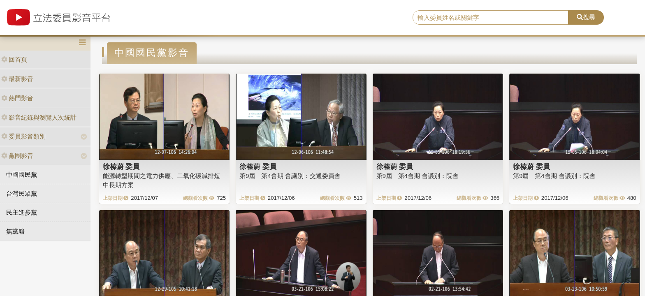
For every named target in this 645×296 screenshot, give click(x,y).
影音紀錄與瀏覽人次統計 (39, 117)
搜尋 (586, 17)
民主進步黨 (21, 212)
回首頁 (14, 59)
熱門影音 (17, 98)
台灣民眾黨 (21, 193)
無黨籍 (15, 231)
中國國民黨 (21, 174)
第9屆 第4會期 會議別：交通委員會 (290, 175)
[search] (491, 17)
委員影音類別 (23, 136)
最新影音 (17, 78)
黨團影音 (17, 155)
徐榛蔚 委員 (121, 166)
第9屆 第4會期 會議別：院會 (417, 175)
